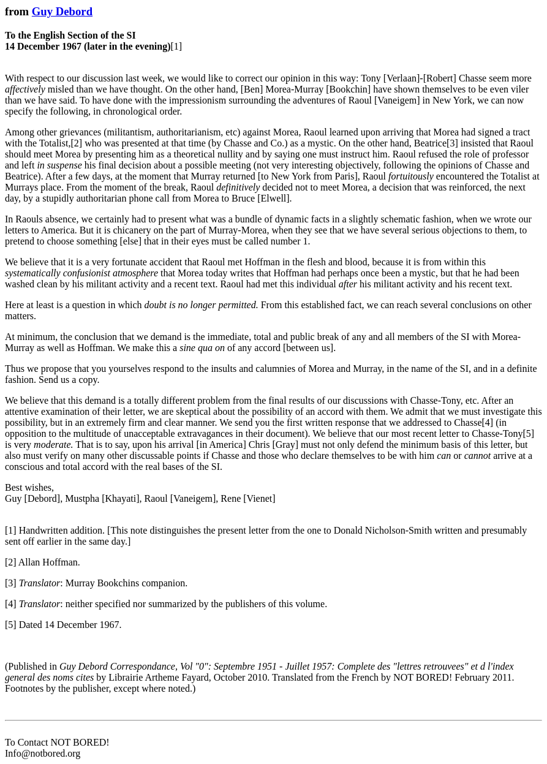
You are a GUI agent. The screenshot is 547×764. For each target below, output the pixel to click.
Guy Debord (62, 11)
